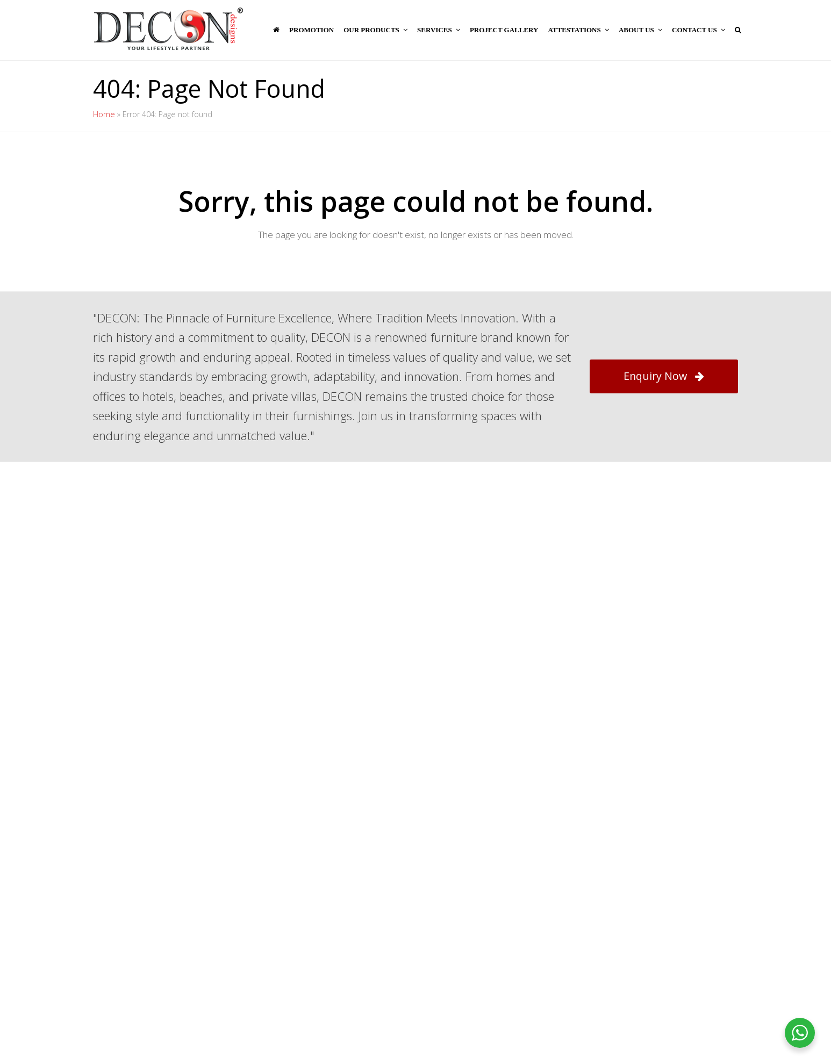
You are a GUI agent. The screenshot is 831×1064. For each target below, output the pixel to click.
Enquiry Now (664, 376)
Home (104, 114)
